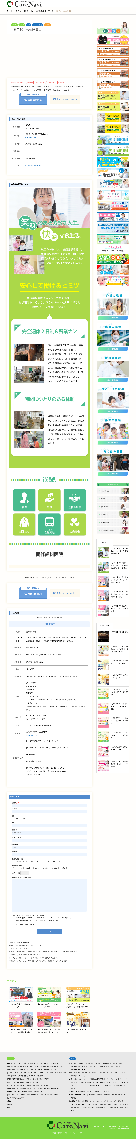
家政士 (84, 1104)
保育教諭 (99, 1095)
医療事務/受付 (90, 1063)
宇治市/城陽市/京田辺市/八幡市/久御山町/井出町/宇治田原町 (26, 1095)
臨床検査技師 (104, 1066)
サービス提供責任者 (92, 1085)
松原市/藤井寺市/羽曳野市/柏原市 (18, 1069)
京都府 (9, 1091)
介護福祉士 (93, 1079)
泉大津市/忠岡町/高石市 (15, 1073)
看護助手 (81, 1063)
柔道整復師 (103, 1104)
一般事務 (77, 1104)
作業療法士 (79, 1091)
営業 (126, 1107)
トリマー (92, 1101)
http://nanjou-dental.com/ (33, 166)
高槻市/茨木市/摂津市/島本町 (30, 1063)
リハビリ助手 (105, 1091)
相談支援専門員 (92, 1082)
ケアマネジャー (109, 1079)
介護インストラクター (77, 1085)
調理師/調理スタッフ (102, 1107)
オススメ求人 (104, 626)
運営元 (82, 1133)
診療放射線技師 (75, 1066)
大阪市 (14, 1063)
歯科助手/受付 (38, 25)
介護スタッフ (77, 1079)
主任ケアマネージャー (122, 1079)
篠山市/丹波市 (45, 1085)
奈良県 (9, 1101)
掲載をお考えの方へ (57, 1133)
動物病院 (72, 1101)
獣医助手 (120, 1101)
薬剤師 (109, 1063)
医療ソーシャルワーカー (78, 1069)
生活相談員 (74, 1082)
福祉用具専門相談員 (119, 1085)
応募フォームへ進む (65, 99)
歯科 (28, 25)
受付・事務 (108, 1101)
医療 (70, 1063)
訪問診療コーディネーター (79, 1076)
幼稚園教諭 (91, 1095)
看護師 (76, 1063)
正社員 (47, 25)
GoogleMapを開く (31, 137)
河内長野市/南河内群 (49, 1069)
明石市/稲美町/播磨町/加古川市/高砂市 (19, 1079)
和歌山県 (9, 1104)
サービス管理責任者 (105, 1085)
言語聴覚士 (96, 1091)
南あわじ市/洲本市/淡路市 (40, 1088)
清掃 (114, 1101)
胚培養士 (117, 1066)
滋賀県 (9, 1107)
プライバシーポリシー (71, 1133)
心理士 (111, 1066)
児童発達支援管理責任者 (119, 1095)
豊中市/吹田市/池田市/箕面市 (49, 1063)
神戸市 (14, 25)
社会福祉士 (101, 1082)
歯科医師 (102, 1073)
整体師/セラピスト (76, 1107)
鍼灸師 (110, 1104)
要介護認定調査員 (122, 1082)
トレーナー (100, 1101)
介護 (70, 1079)
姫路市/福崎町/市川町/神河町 (41, 1079)
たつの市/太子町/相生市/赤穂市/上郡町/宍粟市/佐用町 (24, 1085)
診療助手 (98, 1063)
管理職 (73, 1088)
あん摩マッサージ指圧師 (120, 1104)
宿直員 (121, 1107)
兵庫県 (22, 25)
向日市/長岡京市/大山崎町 (16, 1098)
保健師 (120, 1063)
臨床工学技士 (94, 1066)
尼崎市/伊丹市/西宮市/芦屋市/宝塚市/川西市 (31, 1076)
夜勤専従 (101, 1079)
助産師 (115, 1063)
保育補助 (73, 1098)
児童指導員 (107, 1095)
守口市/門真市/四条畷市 (41, 1066)
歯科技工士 (95, 1073)
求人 (12, 11)
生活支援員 (82, 1082)
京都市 (14, 1091)
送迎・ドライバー (92, 1104)
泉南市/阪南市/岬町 (60, 1073)
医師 (104, 1063)
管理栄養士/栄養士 (88, 1107)
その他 (71, 1104)
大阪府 (9, 1063)
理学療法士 (87, 1091)
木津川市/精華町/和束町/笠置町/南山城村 (30, 1091)
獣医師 (78, 1101)
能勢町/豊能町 (12, 1066)
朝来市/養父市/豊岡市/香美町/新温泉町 (19, 1088)
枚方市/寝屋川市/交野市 (25, 1066)
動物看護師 (85, 1101)
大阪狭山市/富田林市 (36, 1069)
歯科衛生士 (77, 1073)
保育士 (85, 1095)
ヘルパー (85, 1079)
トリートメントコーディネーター (117, 1073)
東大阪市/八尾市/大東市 (56, 1066)
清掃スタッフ (114, 1107)
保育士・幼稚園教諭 (75, 1095)
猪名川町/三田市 (54, 1088)
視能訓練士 (85, 1066)
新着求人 (105, 542)
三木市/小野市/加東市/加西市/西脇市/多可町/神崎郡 (23, 1082)
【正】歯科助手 (49, 624)
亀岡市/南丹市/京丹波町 (52, 1095)
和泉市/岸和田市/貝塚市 (31, 1073)
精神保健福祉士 (111, 1082)
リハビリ (72, 1091)
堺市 (19, 1063)
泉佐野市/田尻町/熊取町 (46, 1073)
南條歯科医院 (33, 97)
